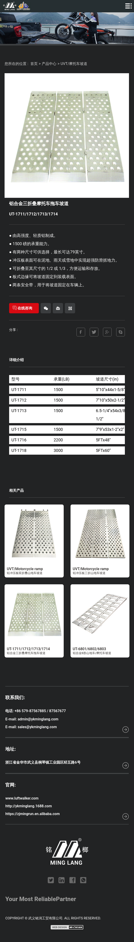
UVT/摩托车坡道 (74, 64)
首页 (34, 64)
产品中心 (49, 64)
